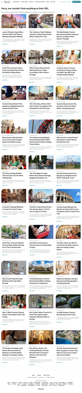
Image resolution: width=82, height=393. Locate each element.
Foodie (30, 382)
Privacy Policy (46, 375)
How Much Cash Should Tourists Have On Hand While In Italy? (40, 245)
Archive (39, 375)
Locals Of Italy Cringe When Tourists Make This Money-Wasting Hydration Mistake (12, 34)
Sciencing (58, 384)
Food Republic (37, 382)
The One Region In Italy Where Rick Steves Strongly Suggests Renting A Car (40, 175)
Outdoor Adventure (40, 1)
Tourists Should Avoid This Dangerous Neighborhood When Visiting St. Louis (66, 175)
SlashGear (70, 384)
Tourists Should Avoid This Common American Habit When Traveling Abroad (66, 106)
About (33, 375)
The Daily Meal (31, 385)
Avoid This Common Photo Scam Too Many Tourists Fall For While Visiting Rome (13, 70)
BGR (9, 382)
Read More (4, 44)
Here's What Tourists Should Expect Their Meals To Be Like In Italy (13, 314)
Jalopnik (14, 384)
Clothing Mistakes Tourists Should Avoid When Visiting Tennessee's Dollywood (39, 281)
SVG (18, 385)
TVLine (50, 385)
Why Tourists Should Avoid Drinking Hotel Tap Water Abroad (12, 281)
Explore (26, 382)
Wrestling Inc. (62, 385)
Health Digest (62, 382)
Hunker (9, 384)
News (47, 1)
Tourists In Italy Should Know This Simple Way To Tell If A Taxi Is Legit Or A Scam (40, 209)
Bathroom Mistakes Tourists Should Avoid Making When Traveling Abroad (67, 281)
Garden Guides (45, 382)
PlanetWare (52, 384)
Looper (19, 384)
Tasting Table (24, 385)
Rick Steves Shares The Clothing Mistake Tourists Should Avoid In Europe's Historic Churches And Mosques (39, 352)
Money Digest (31, 384)
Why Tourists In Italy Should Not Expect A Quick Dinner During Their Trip (67, 140)
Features (53, 1)
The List (38, 385)
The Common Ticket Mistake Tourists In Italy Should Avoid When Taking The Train (40, 34)
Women (55, 385)
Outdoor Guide (45, 384)
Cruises (31, 1)
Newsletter (76, 1)
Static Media (33, 377)
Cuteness (20, 382)
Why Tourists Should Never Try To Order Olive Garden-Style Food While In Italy (12, 140)
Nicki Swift (37, 384)
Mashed (24, 384)
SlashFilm (64, 384)
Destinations (16, 1)
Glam (51, 382)
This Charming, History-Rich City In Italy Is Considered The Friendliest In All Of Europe (40, 106)
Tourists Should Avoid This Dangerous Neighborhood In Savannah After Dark (13, 106)
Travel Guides (24, 1)
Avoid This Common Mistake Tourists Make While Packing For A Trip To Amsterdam (13, 245)
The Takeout (44, 385)
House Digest (70, 382)
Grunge (55, 382)
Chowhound (14, 382)
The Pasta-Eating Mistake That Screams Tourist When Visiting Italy (12, 175)
